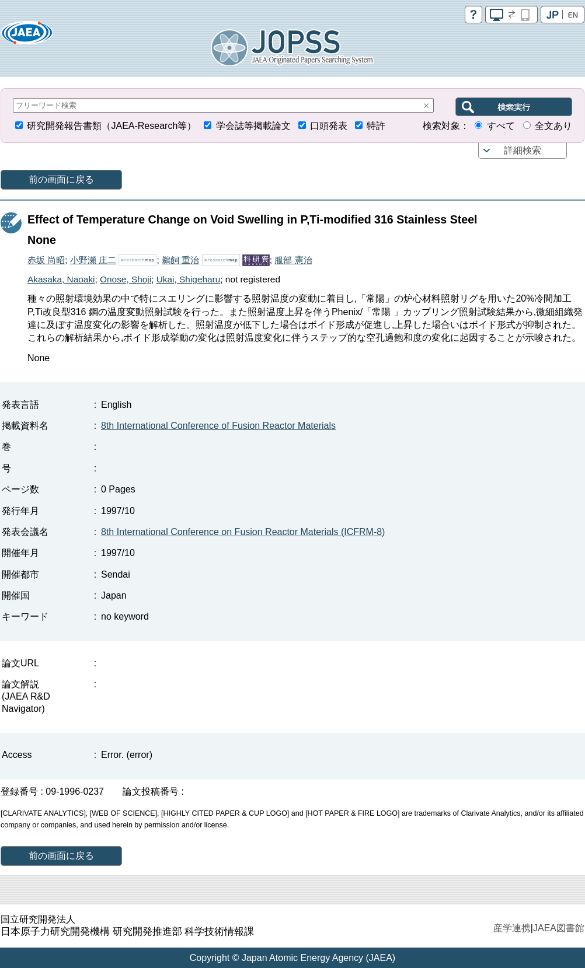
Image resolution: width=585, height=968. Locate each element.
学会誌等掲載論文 (253, 126)
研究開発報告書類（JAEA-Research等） (111, 126)
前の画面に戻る (61, 179)
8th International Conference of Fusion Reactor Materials (218, 426)
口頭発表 (328, 126)
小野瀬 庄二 (93, 260)
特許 (376, 126)
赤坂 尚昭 (46, 260)
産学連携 (512, 928)
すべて (501, 126)
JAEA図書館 (558, 928)
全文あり (553, 126)
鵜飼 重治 (180, 260)
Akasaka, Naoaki (61, 279)
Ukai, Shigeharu (188, 279)
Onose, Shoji (125, 279)
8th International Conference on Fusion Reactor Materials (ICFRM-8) (243, 532)
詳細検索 (522, 150)
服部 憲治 (293, 260)
